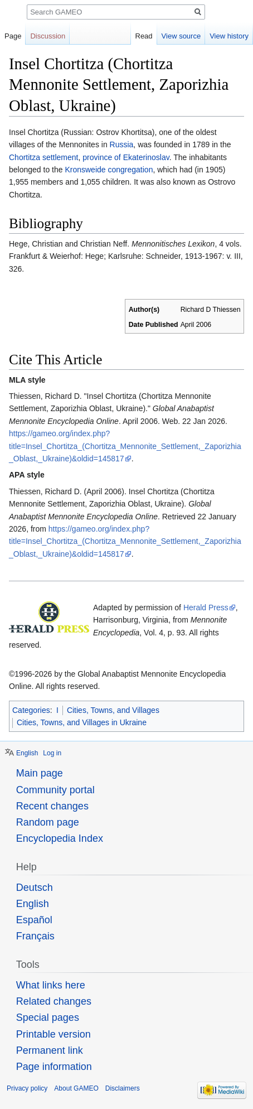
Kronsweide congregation (109, 169)
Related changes (53, 1001)
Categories (31, 710)
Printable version (53, 1034)
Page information (54, 1066)
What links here (50, 985)
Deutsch (34, 887)
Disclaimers (122, 1088)
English (27, 753)
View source (181, 36)
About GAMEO (76, 1088)
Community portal (55, 789)
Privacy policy (27, 1088)
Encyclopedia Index (59, 838)
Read (144, 36)
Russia (122, 144)
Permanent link (49, 1050)
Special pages (47, 1017)
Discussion (47, 36)
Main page (39, 773)
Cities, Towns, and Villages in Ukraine (82, 722)
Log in (52, 753)
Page (12, 36)
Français (35, 936)
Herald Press (205, 607)
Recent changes (52, 806)
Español (34, 919)
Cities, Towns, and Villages (113, 710)
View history (229, 36)
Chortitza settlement (44, 157)
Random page (47, 822)
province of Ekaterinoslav (125, 157)
